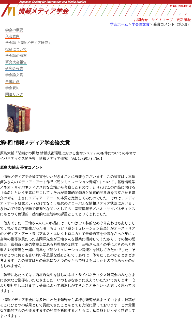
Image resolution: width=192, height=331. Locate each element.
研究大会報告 (16, 62)
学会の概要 (14, 30)
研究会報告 (14, 68)
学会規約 (12, 88)
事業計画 (12, 81)
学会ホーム (119, 24)
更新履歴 (183, 20)
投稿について (16, 49)
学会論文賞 (141, 24)
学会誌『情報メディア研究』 (28, 43)
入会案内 (12, 36)
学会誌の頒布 (16, 56)
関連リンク (14, 94)
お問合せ (141, 20)
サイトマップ (162, 20)
